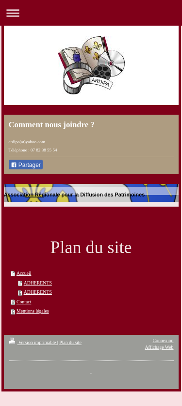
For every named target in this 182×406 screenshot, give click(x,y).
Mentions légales (33, 311)
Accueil (24, 273)
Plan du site (70, 342)
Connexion (163, 340)
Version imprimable (33, 342)
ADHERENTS (38, 283)
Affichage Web (159, 347)
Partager (26, 165)
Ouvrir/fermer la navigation (91, 12)
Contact (24, 301)
